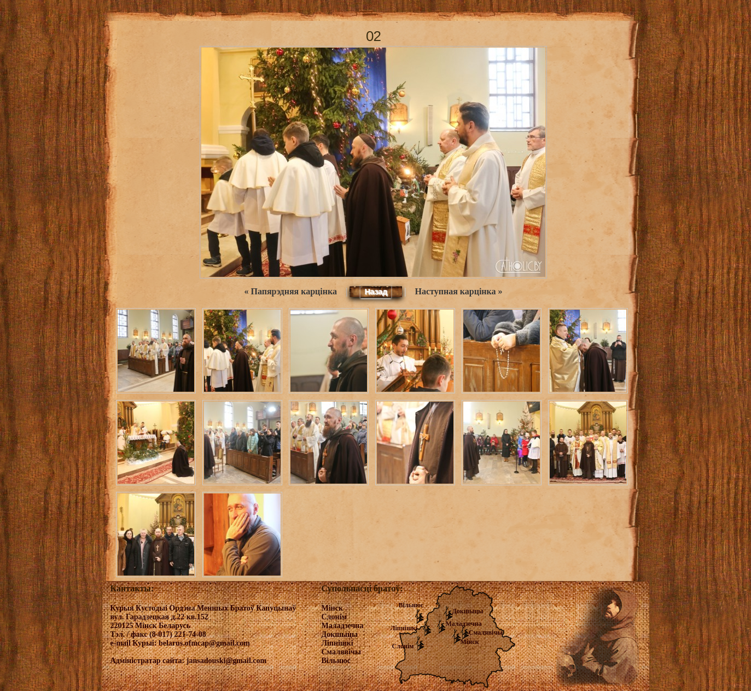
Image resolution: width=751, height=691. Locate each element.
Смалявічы (486, 632)
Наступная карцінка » (459, 291)
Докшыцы (468, 611)
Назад (375, 291)
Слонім (403, 646)
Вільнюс (411, 605)
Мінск (470, 642)
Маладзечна (464, 624)
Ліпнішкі (404, 628)
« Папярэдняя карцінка (290, 291)
